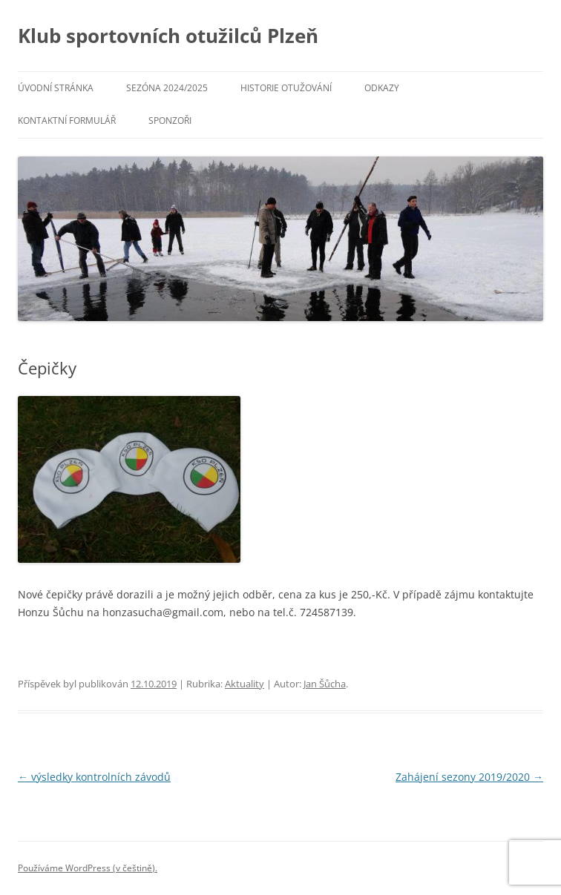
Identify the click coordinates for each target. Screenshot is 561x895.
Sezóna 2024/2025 (167, 88)
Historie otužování (286, 88)
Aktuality (244, 683)
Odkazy (381, 88)
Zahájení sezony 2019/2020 (469, 777)
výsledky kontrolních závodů (94, 777)
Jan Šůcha (325, 683)
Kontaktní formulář (67, 120)
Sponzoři (169, 120)
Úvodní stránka (56, 88)
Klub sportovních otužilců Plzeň (168, 35)
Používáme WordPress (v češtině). (87, 868)
